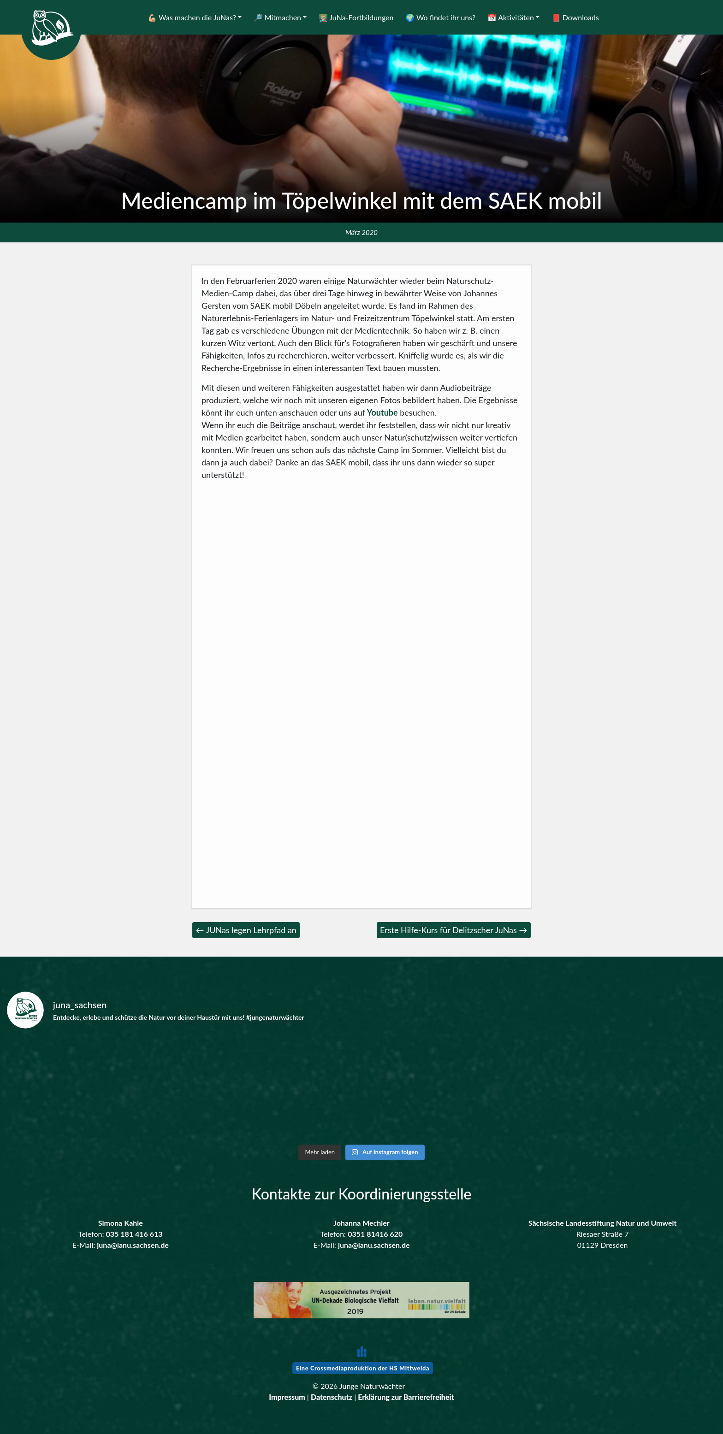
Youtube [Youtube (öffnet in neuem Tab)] (381, 412)
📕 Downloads (575, 17)
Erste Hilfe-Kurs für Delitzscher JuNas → (453, 930)
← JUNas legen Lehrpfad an (246, 930)
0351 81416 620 (375, 1233)
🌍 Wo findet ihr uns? (440, 17)
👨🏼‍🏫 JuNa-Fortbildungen (356, 17)
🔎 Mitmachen (277, 17)
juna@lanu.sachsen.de (133, 1244)
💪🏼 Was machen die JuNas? (192, 17)
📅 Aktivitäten (510, 17)
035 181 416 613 (134, 1233)
